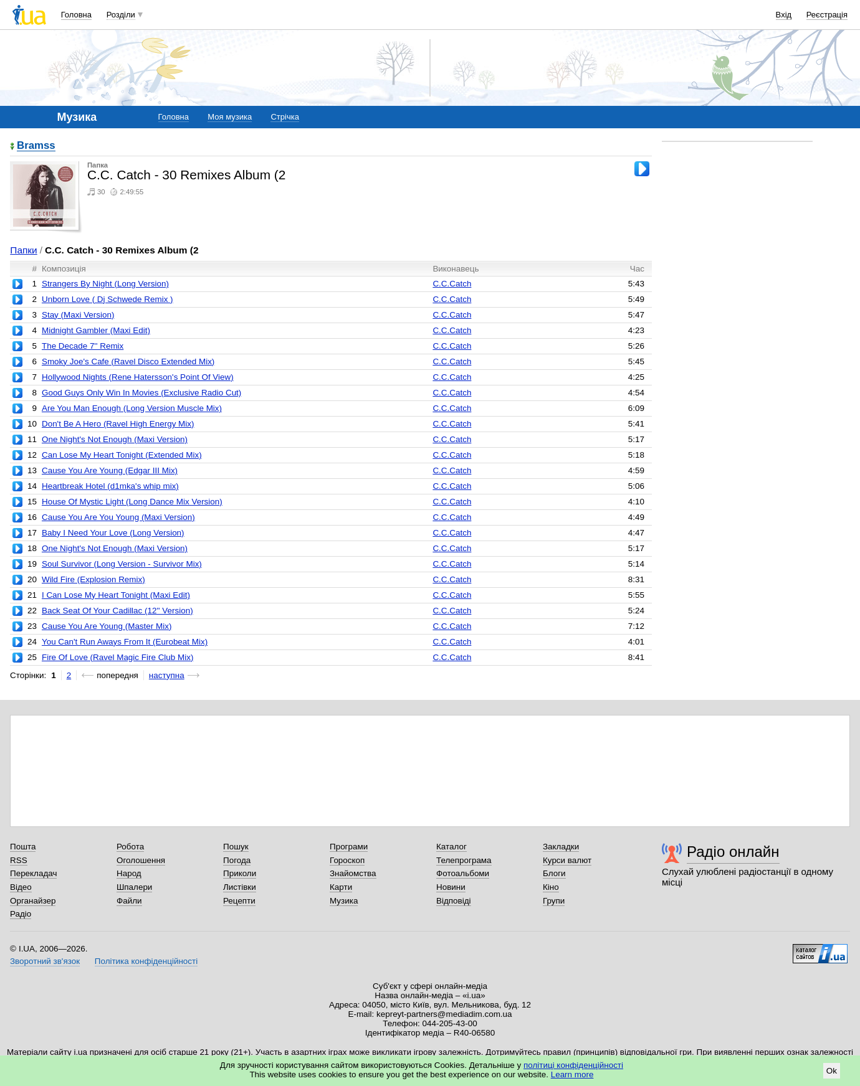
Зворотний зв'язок (45, 961)
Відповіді (453, 900)
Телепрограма (464, 860)
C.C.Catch (451, 283)
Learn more (572, 1074)
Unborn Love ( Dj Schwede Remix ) (107, 299)
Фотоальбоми (462, 873)
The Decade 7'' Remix (82, 346)
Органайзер (32, 900)
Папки (23, 250)
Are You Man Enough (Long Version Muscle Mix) (132, 408)
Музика (344, 900)
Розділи (121, 14)
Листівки (239, 887)
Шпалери (134, 887)
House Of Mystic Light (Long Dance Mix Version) (132, 501)
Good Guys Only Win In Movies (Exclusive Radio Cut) (141, 392)
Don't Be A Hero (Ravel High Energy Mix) (118, 423)
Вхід (784, 14)
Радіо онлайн (733, 851)
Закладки (561, 846)
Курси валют (567, 860)
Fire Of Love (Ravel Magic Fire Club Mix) (117, 657)
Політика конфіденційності (146, 961)
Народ (129, 873)
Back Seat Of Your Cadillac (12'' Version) (117, 610)
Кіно (551, 887)
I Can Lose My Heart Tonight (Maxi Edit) (116, 595)
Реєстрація (827, 14)
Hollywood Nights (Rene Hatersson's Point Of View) (138, 377)
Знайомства (353, 873)
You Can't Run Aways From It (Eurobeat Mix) (125, 641)
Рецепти (239, 900)
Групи (554, 900)
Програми (349, 846)
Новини (451, 887)
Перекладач (33, 873)
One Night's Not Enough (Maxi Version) (115, 439)
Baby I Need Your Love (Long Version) (113, 532)
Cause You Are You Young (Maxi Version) (118, 517)
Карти (341, 887)
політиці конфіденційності (573, 1065)
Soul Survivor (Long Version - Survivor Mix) (122, 564)
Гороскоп (347, 860)
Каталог (451, 846)
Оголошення (141, 860)
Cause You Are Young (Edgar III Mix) (110, 470)
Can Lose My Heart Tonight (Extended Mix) (122, 455)
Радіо (20, 913)
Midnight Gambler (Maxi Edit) (96, 330)
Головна (76, 14)
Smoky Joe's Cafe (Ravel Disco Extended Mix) (128, 361)
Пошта (23, 846)
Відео (21, 887)
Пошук (236, 846)
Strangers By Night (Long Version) (105, 283)
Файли (129, 900)
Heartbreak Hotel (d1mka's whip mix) (110, 486)
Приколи (239, 873)
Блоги (554, 873)
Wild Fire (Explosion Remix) (93, 579)
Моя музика (230, 116)
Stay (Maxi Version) (78, 314)
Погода (237, 860)
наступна (166, 675)
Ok (831, 1070)
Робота (130, 846)
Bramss (36, 146)
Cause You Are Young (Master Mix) (106, 626)
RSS (18, 860)
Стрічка (284, 116)
